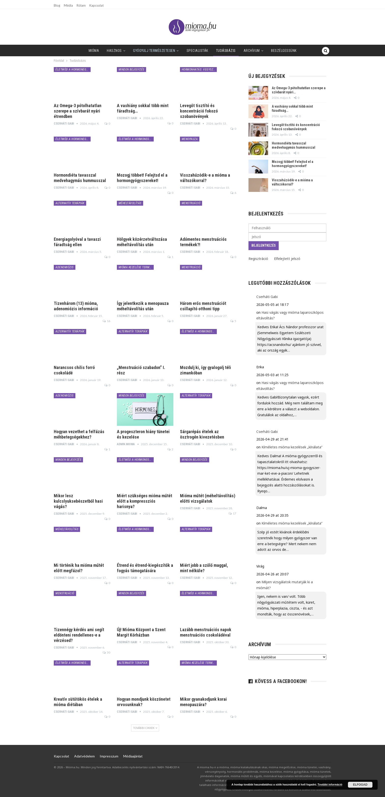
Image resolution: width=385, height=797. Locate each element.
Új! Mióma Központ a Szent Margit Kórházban (141, 632)
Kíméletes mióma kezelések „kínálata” (291, 447)
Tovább (302, 51)
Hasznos (100, 51)
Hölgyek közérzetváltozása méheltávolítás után (142, 242)
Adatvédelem (84, 756)
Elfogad (360, 784)
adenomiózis (64, 267)
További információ (329, 784)
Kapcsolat (96, 5)
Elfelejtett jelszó (287, 258)
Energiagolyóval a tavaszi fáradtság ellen (77, 242)
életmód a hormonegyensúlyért (73, 69)
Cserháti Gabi (267, 296)
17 (232, 513)
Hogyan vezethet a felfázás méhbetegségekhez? (79, 434)
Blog (57, 5)
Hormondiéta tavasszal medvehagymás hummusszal (80, 177)
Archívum (241, 51)
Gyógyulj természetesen (141, 51)
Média (68, 5)
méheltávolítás (130, 203)
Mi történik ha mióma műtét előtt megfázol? (79, 568)
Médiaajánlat (133, 756)
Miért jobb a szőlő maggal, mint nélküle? (204, 568)
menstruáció (191, 203)
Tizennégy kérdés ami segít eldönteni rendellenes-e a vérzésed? (79, 635)
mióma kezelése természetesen (136, 267)
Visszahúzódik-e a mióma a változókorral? (205, 177)
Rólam (81, 5)
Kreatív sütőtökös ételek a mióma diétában (78, 702)
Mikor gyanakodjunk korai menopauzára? (203, 702)
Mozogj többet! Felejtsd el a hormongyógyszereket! (142, 177)
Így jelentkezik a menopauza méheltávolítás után (143, 306)
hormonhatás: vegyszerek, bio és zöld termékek (199, 69)
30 (106, 652)
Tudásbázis (214, 51)
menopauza (190, 139)
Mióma (78, 51)
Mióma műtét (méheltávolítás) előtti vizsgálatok (207, 498)
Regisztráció (258, 258)
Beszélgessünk (275, 51)
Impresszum (109, 756)
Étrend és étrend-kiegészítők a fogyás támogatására (145, 568)
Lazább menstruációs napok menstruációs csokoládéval (205, 632)
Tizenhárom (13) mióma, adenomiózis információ (76, 306)
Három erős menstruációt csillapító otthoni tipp (203, 306)
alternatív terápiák (69, 203)
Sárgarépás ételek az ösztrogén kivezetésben (202, 434)
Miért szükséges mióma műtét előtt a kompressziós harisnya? (144, 501)
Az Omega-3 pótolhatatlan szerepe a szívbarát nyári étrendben (77, 111)
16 (106, 321)
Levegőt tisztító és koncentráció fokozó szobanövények (199, 111)
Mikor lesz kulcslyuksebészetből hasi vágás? (78, 501)
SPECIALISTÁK (185, 51)
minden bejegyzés (131, 69)
